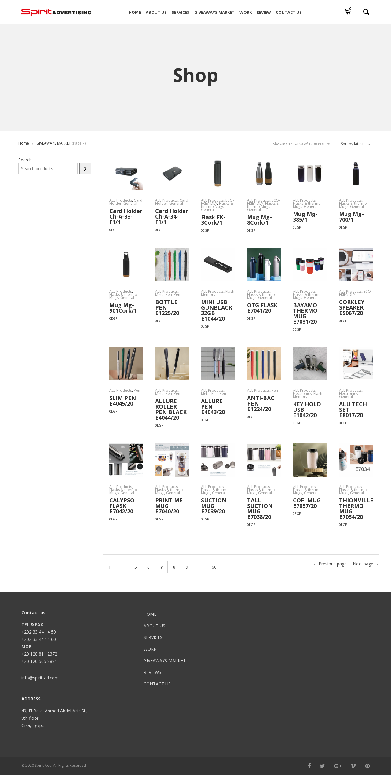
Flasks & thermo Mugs (217, 205)
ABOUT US (154, 626)
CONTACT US (157, 684)
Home (23, 143)
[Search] (85, 168)
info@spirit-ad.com (40, 678)
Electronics (302, 393)
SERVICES (153, 637)
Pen (177, 294)
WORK (150, 649)
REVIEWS (152, 672)
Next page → (366, 564)
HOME (150, 614)
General (130, 203)
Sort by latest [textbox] (352, 143)
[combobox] (353, 144)
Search (25, 160)
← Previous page (330, 564)
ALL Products (120, 200)
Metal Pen (163, 294)
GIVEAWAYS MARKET (53, 143)
